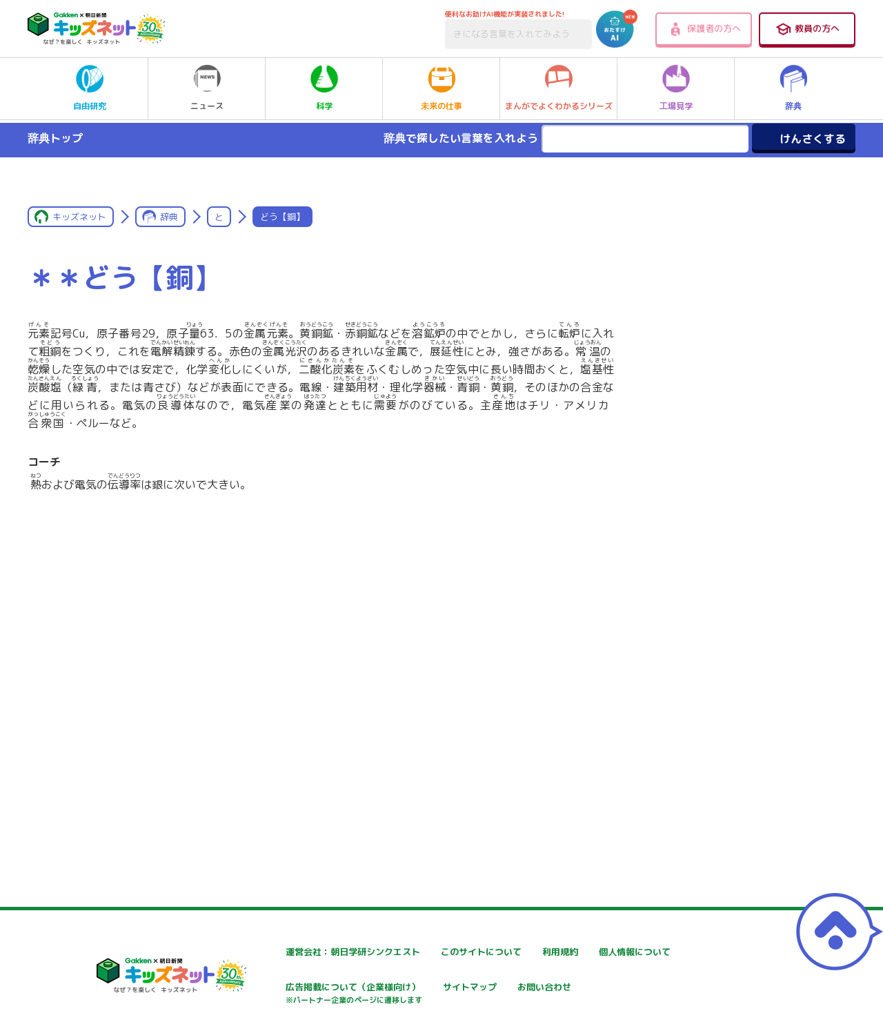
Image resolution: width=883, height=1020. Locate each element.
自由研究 (89, 88)
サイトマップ (595, 988)
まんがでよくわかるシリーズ (559, 88)
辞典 (793, 88)
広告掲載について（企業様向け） (473, 995)
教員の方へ (807, 29)
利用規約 (585, 952)
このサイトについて (444, 952)
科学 (324, 88)
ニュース (207, 88)
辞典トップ (55, 138)
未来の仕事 (441, 88)
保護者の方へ (704, 29)
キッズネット (79, 216)
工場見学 (676, 88)
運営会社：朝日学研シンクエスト (307, 952)
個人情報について (273, 988)
